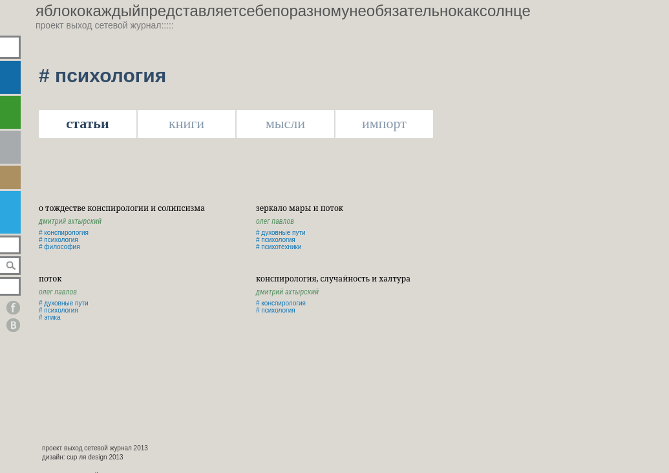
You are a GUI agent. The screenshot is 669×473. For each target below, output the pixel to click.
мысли (285, 123)
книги (186, 123)
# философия (59, 246)
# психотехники (278, 246)
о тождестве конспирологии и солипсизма (122, 208)
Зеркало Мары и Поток (299, 208)
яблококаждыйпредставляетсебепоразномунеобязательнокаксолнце (283, 11)
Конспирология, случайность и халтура (333, 278)
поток (50, 278)
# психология (58, 239)
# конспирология (64, 232)
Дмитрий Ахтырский (70, 221)
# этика (50, 317)
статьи (87, 123)
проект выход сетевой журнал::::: (105, 25)
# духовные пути (281, 232)
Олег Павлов (275, 221)
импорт (384, 123)
